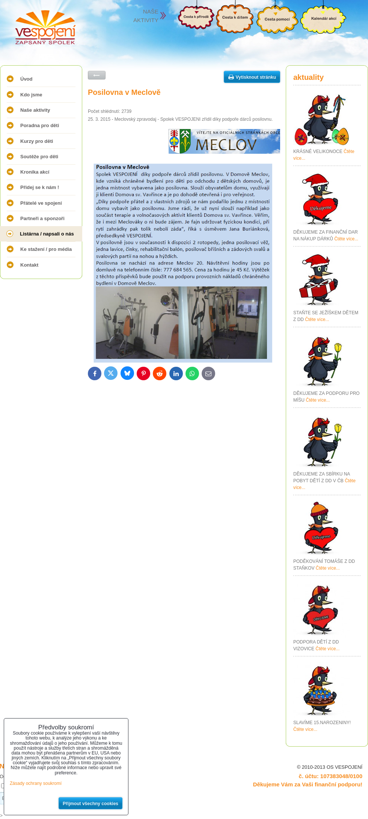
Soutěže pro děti (39, 156)
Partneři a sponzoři (42, 218)
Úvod (26, 79)
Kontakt (29, 265)
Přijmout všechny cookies (90, 803)
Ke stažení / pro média (46, 249)
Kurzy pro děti (36, 141)
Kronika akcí (34, 172)
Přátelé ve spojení (41, 203)
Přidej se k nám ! (39, 187)
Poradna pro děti (39, 125)
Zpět (97, 75)
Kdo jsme (31, 95)
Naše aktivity (35, 110)
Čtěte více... (346, 239)
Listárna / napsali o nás (47, 234)
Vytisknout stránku (255, 77)
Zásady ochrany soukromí (36, 783)
